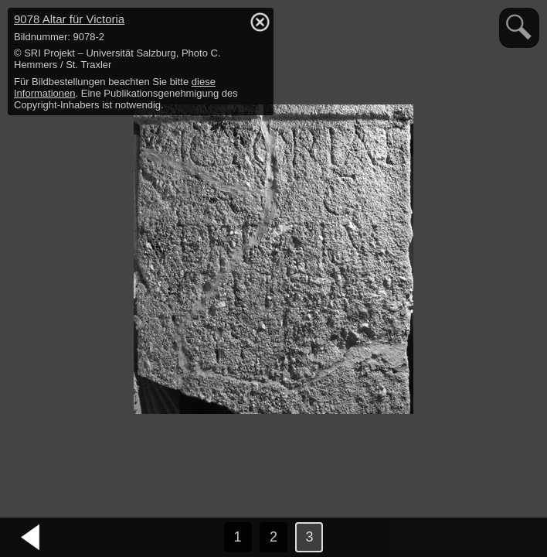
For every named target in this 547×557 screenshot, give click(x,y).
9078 (69, 19)
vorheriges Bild (31, 537)
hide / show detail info (260, 22)
